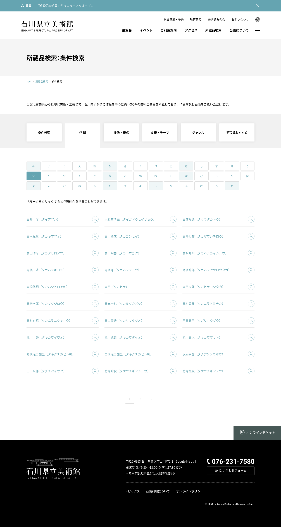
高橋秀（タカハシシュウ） (122, 270)
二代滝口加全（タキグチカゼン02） (128, 354)
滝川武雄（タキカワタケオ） (124, 337)
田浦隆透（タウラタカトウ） (202, 219)
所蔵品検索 (213, 30)
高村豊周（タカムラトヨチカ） (203, 303)
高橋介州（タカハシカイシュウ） (205, 253)
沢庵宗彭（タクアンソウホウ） (203, 354)
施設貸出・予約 (174, 19)
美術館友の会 (216, 19)
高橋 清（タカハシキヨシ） (46, 270)
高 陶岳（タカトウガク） (122, 253)
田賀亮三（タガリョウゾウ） (202, 320)
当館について (239, 30)
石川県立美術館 (47, 26)
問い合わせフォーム (233, 470)
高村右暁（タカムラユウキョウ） (49, 320)
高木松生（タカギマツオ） (45, 236)
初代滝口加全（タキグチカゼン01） (51, 354)
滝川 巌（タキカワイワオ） (46, 337)
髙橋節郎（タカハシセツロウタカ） (206, 270)
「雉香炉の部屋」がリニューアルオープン (65, 5)
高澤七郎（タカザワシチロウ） (203, 236)
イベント (146, 30)
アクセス (191, 30)
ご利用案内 (169, 30)
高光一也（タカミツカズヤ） (124, 303)
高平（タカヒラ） (116, 286)
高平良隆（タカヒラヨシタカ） (203, 286)
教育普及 (195, 19)
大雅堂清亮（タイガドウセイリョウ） (130, 219)
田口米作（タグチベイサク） (46, 371)
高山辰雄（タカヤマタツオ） (124, 320)
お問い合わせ (240, 19)
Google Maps (184, 461)
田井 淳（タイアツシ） (43, 219)
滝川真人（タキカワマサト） (202, 337)
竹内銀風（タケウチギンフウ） (203, 371)
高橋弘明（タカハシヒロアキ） (48, 286)
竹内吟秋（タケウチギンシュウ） (127, 371)
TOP (29, 81)
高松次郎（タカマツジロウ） (46, 303)
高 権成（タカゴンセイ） (122, 236)
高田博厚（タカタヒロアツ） (46, 253)
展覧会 (127, 30)
